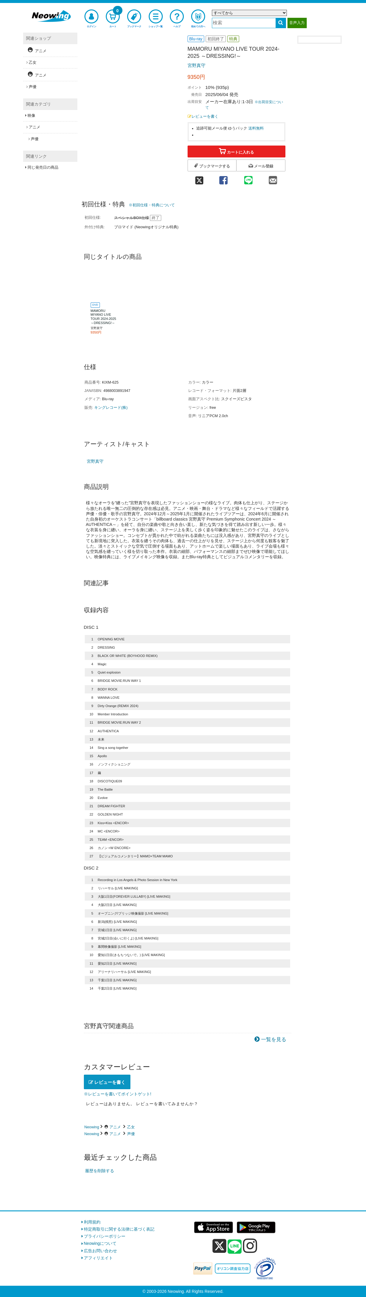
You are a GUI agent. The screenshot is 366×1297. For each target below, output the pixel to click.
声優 (131, 1134)
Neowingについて (100, 1243)
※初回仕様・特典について (152, 205)
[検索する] (281, 23)
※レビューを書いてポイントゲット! (117, 1094)
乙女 (131, 1127)
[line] (235, 1247)
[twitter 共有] (199, 178)
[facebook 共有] (223, 178)
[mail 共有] (272, 178)
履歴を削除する (99, 1170)
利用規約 (92, 1222)
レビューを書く (203, 116)
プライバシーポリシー (104, 1236)
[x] (219, 1246)
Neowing (91, 1127)
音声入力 (297, 22)
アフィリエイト (98, 1257)
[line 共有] (248, 178)
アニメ (115, 1127)
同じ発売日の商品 (43, 167)
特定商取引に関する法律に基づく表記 (119, 1229)
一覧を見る (273, 1039)
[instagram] (250, 1245)
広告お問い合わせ (100, 1250)
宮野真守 (196, 65)
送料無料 (256, 128)
